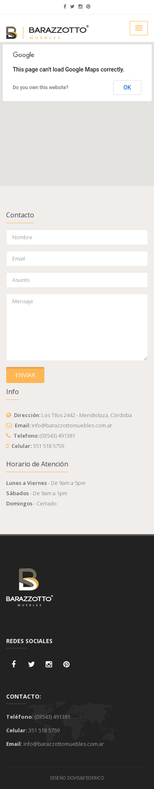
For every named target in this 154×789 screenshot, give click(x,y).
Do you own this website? (41, 87)
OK (127, 87)
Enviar (25, 375)
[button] (77, 106)
